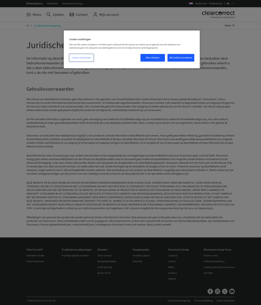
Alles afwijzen (153, 57)
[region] (132, 49)
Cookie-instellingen (81, 57)
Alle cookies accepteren (180, 57)
